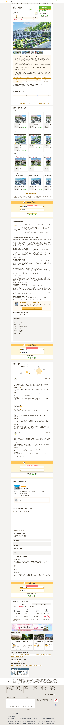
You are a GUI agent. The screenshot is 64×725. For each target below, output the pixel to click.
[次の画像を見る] (50, 36)
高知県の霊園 (48, 723)
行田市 (12, 665)
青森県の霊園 (14, 718)
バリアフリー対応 (14, 654)
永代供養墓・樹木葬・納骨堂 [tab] (41, 604)
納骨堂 (12, 656)
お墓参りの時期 (43, 690)
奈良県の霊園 (48, 721)
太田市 (37, 665)
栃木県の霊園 (48, 718)
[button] (45, 7)
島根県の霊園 (14, 723)
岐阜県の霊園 (10, 721)
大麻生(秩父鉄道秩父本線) (16, 661)
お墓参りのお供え (44, 688)
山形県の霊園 (33, 718)
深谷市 (23, 665)
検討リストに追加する (33, 9)
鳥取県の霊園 (10, 723)
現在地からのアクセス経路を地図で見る (32, 532)
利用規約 (11, 697)
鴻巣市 (20, 665)
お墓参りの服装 (43, 689)
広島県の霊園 (24, 723)
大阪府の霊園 (38, 721)
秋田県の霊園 (29, 718)
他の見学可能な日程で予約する (45, 103)
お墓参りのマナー (44, 687)
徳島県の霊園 (33, 723)
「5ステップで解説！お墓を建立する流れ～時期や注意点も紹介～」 (40, 619)
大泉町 (41, 665)
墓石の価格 (34, 687)
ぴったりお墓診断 (10, 689)
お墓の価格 (17, 688)
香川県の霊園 (38, 723)
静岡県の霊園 (14, 721)
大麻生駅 (31, 84)
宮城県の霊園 (24, 718)
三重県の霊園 (24, 721)
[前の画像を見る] (14, 36)
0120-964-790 (45, 15)
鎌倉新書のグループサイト (32, 709)
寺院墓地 (21, 656)
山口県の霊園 (29, 723)
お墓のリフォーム (35, 689)
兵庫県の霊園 (43, 721)
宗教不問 (42, 654)
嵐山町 (30, 665)
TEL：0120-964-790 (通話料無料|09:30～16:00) (21, 103)
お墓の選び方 (18, 689)
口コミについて (22, 697)
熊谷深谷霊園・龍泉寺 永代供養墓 (19, 315)
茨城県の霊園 (43, 718)
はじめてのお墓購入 (19, 687)
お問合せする (24, 127)
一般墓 (46, 654)
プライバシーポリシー (16, 697)
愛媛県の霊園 (43, 723)
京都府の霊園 (33, 721)
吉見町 (34, 665)
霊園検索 (8, 687)
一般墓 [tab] (22, 604)
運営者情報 (7, 697)
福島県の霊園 (38, 718)
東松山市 (16, 665)
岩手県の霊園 (19, 718)
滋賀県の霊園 (29, 721)
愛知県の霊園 (19, 721)
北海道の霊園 (10, 718)
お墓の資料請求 (9, 688)
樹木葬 (49, 654)
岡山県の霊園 (19, 723)
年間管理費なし (21, 654)
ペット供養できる (36, 654)
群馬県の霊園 (52, 718)
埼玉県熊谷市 (21, 84)
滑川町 (27, 665)
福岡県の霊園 (52, 723)
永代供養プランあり (28, 654)
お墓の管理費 (35, 688)
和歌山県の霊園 (52, 721)
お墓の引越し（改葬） (19, 690)
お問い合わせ (26, 697)
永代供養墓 (17, 656)
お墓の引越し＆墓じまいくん (12, 716)
